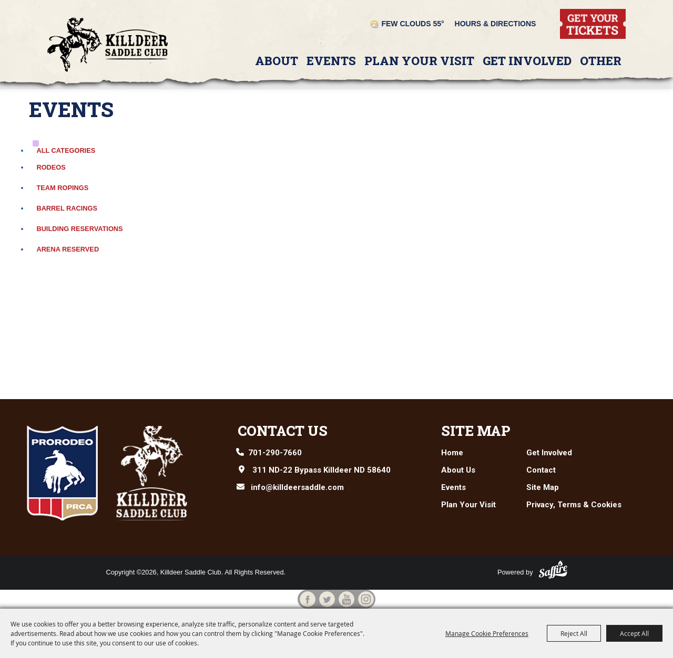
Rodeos (50, 167)
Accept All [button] (634, 633)
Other (600, 60)
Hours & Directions (495, 23)
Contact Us (283, 431)
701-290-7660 (275, 452)
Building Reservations (79, 229)
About (276, 60)
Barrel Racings (66, 208)
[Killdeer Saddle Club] (107, 45)
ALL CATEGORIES (65, 150)
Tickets (571, 13)
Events (331, 60)
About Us (458, 470)
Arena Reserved (67, 249)
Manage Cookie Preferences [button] (486, 633)
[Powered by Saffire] (553, 569)
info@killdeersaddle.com (297, 487)
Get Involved (527, 60)
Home (452, 452)
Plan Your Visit (419, 60)
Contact (541, 470)
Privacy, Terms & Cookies (573, 504)
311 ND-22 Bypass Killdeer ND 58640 (321, 470)
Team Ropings (62, 188)
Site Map (476, 431)
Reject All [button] (573, 633)
